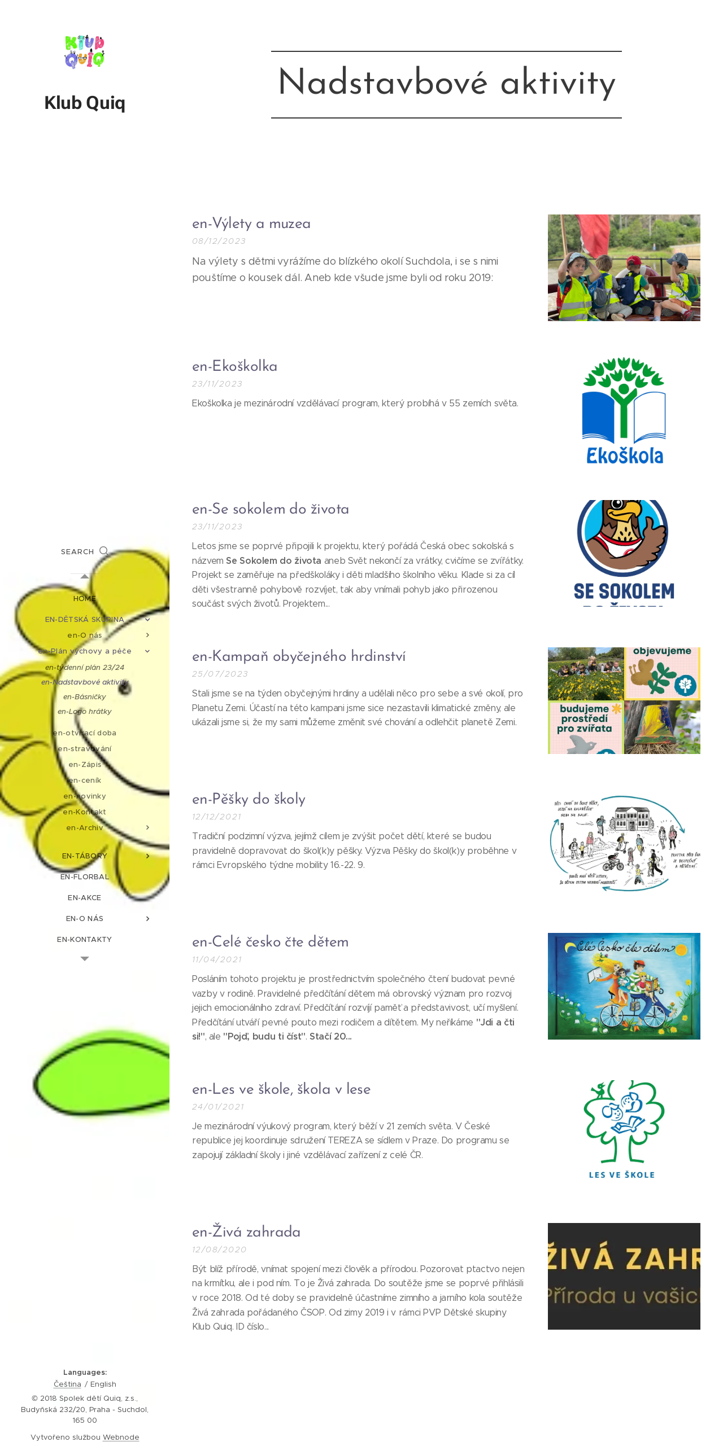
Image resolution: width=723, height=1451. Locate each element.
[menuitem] (84, 598)
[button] (84, 552)
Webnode (121, 1437)
